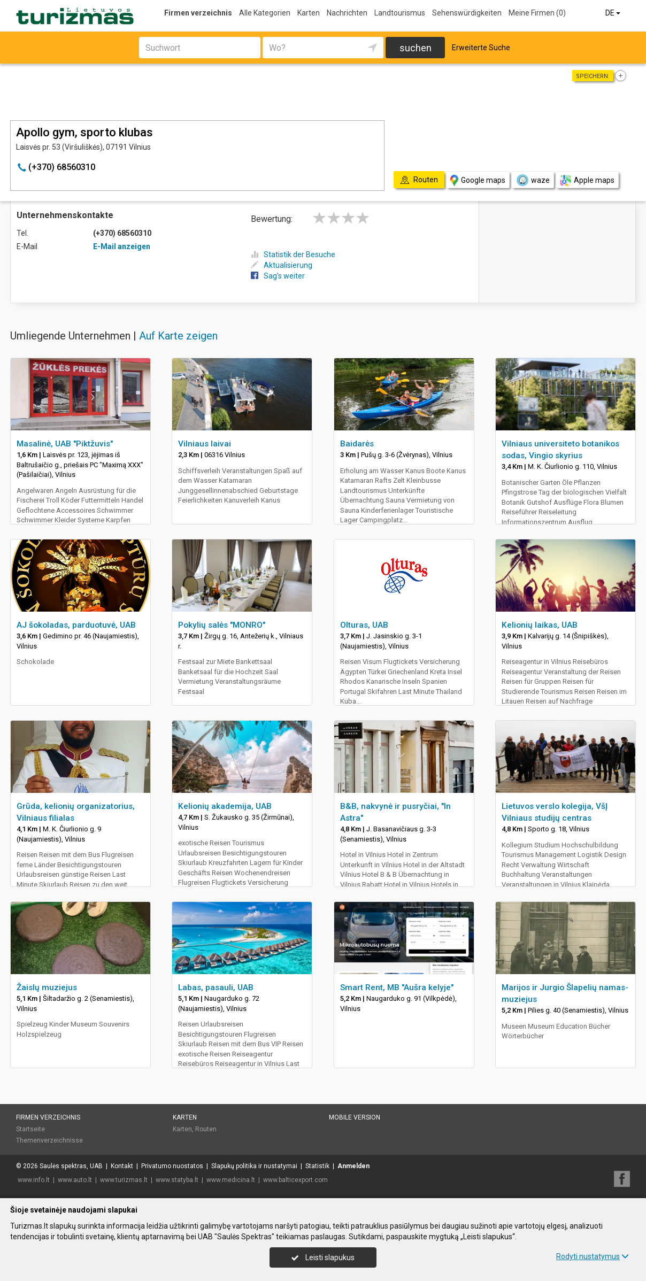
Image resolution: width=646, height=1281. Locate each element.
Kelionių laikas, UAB (540, 625)
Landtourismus (399, 13)
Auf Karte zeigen (178, 335)
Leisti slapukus (323, 1257)
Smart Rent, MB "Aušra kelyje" (396, 987)
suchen (415, 47)
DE (613, 13)
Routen (206, 1129)
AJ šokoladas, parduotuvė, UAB (76, 625)
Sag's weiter (278, 276)
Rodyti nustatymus (592, 1256)
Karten (308, 13)
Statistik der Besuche (293, 254)
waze (533, 180)
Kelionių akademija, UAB (225, 806)
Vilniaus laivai (204, 444)
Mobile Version (354, 1117)
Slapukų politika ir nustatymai (254, 1166)
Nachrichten (347, 13)
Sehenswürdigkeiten (467, 13)
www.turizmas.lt (124, 1180)
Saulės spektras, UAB (71, 1166)
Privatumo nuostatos (172, 1166)
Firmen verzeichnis (198, 13)
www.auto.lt (75, 1180)
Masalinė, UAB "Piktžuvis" (65, 444)
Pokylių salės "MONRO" (221, 625)
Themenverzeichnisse (49, 1140)
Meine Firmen (537, 13)
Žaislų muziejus (47, 987)
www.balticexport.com (295, 1180)
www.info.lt (34, 1180)
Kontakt (122, 1166)
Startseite (30, 1129)
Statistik (317, 1166)
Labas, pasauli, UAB (215, 987)
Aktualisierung (281, 265)
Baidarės (357, 444)
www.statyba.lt (177, 1180)
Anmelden (353, 1166)
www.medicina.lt (230, 1180)
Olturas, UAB (364, 625)
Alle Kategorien (264, 13)
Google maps (477, 180)
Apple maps (587, 180)
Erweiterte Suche (481, 47)
